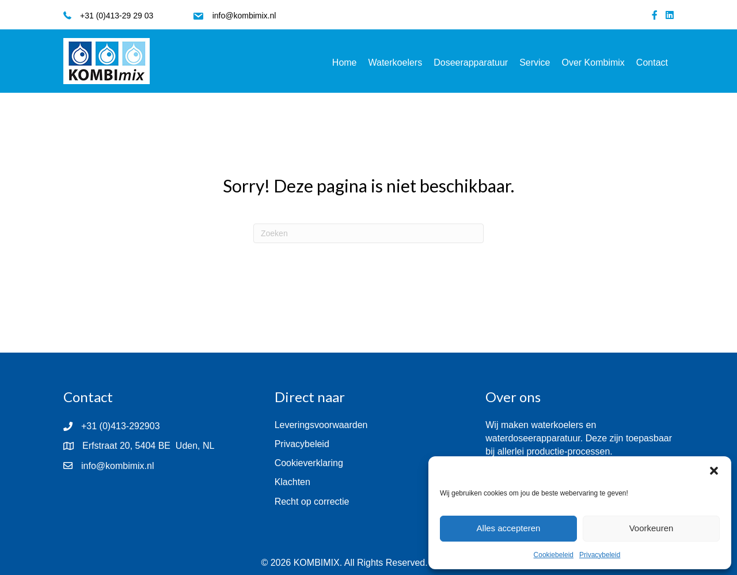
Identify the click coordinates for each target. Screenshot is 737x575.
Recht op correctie (312, 501)
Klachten (292, 482)
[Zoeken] (368, 233)
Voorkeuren (651, 528)
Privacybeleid (599, 555)
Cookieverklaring (309, 463)
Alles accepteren (509, 528)
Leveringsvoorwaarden (321, 425)
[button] (714, 470)
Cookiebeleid (553, 555)
